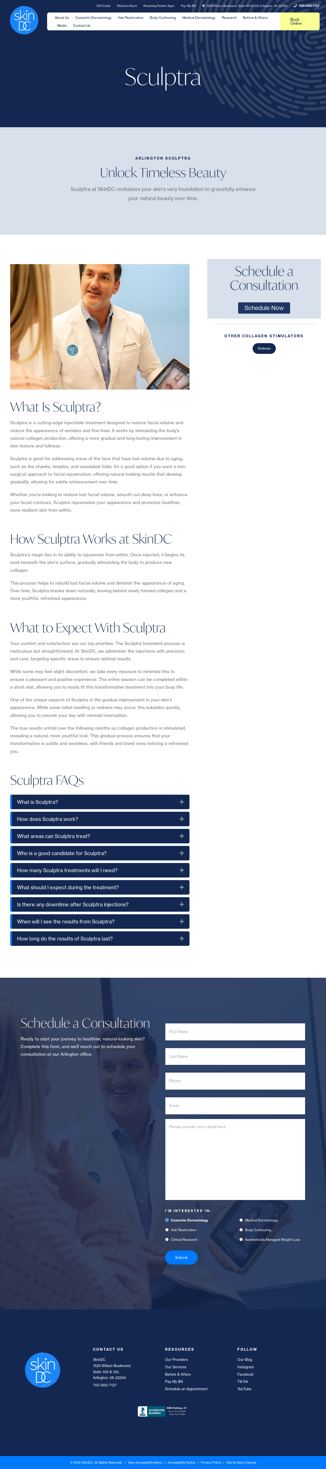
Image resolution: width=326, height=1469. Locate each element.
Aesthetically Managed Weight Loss (272, 1240)
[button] (182, 802)
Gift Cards (104, 6)
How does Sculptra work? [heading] (47, 819)
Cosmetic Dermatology (93, 18)
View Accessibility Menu (145, 1462)
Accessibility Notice (182, 1462)
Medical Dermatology (198, 18)
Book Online (296, 21)
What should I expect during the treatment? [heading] (68, 887)
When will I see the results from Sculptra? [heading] (66, 921)
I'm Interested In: (188, 1211)
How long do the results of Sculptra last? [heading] (65, 938)
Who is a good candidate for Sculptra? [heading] (62, 853)
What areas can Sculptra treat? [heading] (53, 836)
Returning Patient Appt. (159, 6)
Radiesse (264, 348)
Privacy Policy (211, 1462)
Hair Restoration (130, 18)
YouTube (244, 1389)
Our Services (175, 1367)
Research (229, 18)
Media (62, 25)
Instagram (245, 1367)
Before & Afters (255, 18)
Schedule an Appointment (186, 1389)
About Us (62, 18)
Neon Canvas (246, 1462)
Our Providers (176, 1359)
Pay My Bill (188, 6)
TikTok (242, 1381)
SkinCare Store (127, 6)
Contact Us (81, 25)
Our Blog (244, 1359)
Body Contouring (163, 18)
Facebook (245, 1374)
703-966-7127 (307, 6)
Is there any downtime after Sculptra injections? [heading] (73, 904)
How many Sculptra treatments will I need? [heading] (67, 870)
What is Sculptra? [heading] (37, 802)
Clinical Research (184, 1240)
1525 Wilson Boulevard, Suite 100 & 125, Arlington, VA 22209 (244, 6)
